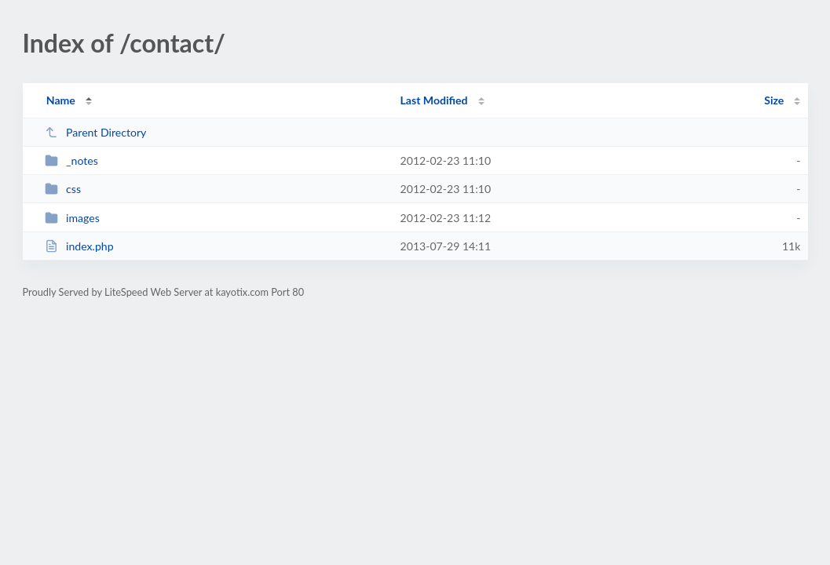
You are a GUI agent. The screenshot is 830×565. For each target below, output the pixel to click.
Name (60, 100)
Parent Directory (96, 132)
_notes (71, 160)
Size (774, 100)
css (63, 188)
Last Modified (434, 100)
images (72, 217)
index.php (79, 246)
